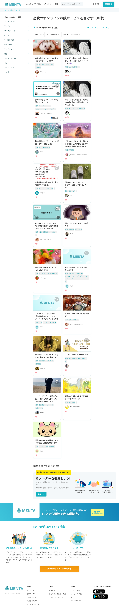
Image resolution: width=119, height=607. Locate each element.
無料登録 (108, 4)
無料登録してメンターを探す (59, 569)
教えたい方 (31, 590)
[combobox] (72, 4)
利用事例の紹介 (32, 601)
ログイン (96, 4)
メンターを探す (76, 590)
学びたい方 (31, 594)
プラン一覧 (16, 10)
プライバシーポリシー (56, 597)
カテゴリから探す (33, 4)
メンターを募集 (51, 4)
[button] (58, 93)
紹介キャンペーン (33, 604)
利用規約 (52, 590)
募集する (41, 494)
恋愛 (11, 10)
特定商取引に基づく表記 (57, 594)
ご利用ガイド (31, 597)
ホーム (7, 10)
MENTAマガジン (76, 601)
